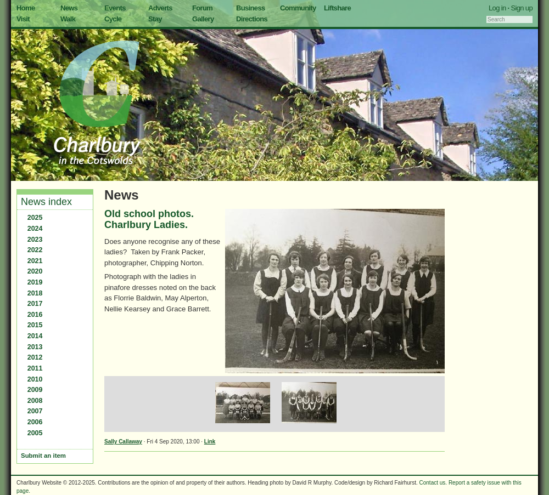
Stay (155, 19)
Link (210, 442)
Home (25, 8)
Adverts (160, 8)
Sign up (522, 8)
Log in (497, 8)
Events (115, 8)
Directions (251, 19)
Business (250, 8)
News (68, 8)
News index (46, 201)
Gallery (203, 19)
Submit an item (43, 455)
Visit (23, 19)
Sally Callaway (123, 442)
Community (298, 8)
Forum (202, 8)
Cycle (112, 19)
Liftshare (337, 8)
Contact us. (433, 483)
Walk (67, 19)
